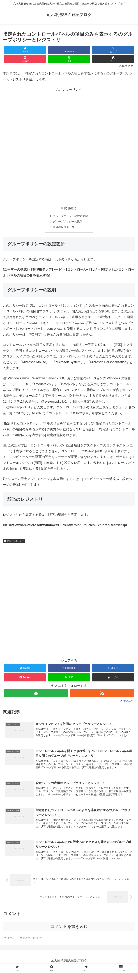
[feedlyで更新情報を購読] (36, 694)
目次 (64, 208)
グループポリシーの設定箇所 (70, 216)
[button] (113, 59)
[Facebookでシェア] (69, 50)
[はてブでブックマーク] (113, 50)
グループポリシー (14, 541)
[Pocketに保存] (25, 59)
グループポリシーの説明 (67, 222)
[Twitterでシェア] (25, 50)
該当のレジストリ (63, 227)
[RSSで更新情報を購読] (102, 694)
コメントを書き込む (69, 928)
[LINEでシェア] (69, 59)
